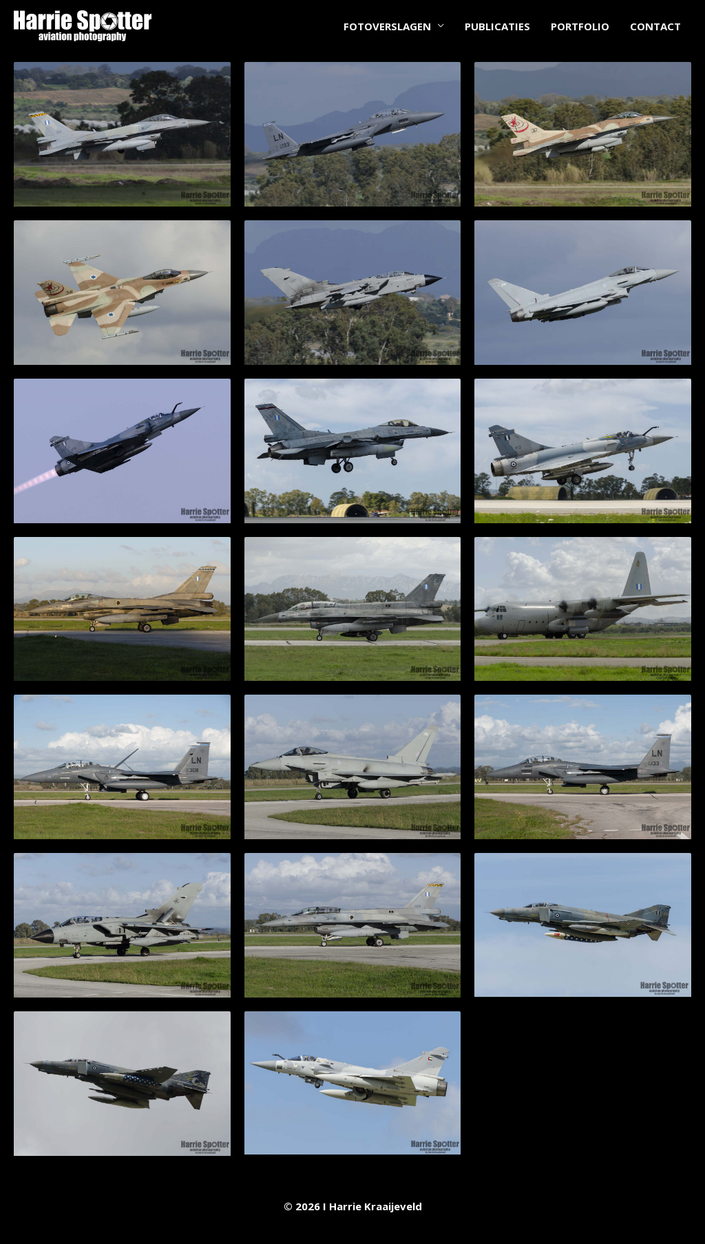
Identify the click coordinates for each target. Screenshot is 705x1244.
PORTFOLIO (580, 26)
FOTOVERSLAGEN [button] (387, 26)
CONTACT (655, 26)
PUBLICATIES (497, 26)
